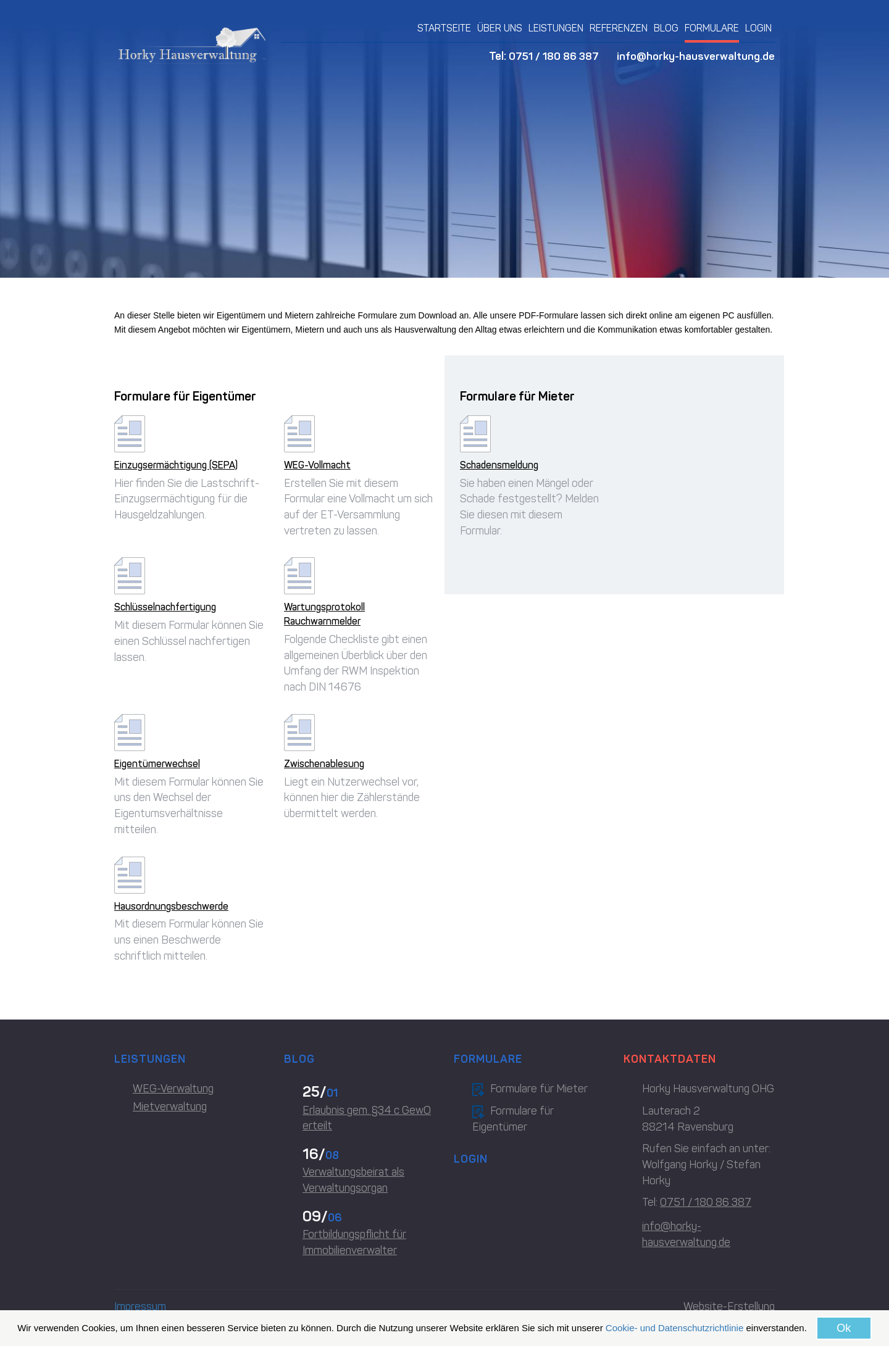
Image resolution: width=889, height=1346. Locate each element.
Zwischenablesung (324, 764)
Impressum (140, 1306)
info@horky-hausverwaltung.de (695, 56)
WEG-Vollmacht (317, 465)
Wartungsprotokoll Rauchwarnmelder (324, 614)
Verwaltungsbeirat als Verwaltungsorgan (353, 1180)
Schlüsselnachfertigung (165, 607)
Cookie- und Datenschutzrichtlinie (674, 1328)
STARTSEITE (444, 28)
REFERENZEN (619, 28)
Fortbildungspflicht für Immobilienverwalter (354, 1242)
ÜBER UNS (499, 28)
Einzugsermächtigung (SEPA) (176, 465)
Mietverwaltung (170, 1106)
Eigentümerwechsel (157, 764)
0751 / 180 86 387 (552, 56)
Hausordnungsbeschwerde (171, 906)
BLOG (666, 28)
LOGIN (758, 28)
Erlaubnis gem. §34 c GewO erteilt (367, 1118)
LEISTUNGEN (555, 28)
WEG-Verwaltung (173, 1088)
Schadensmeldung (499, 465)
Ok (844, 1328)
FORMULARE (712, 28)
